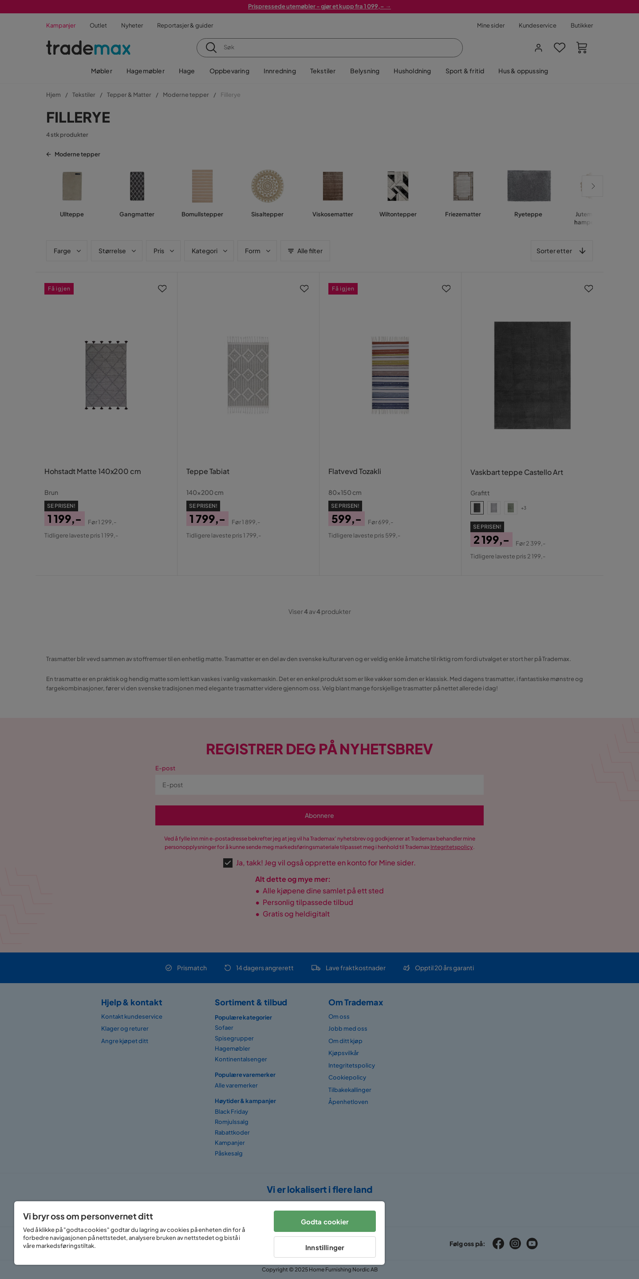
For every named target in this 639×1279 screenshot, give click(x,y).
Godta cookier (325, 1221)
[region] (199, 1233)
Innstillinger (324, 1247)
